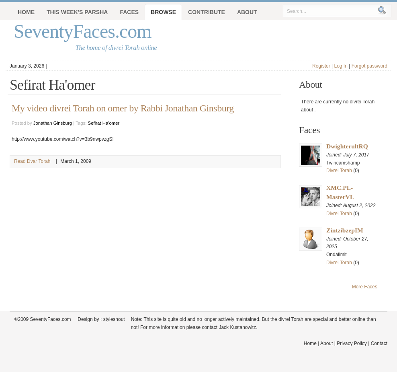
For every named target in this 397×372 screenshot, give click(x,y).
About (247, 12)
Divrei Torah (339, 170)
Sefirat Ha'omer (104, 123)
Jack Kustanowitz (237, 327)
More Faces (364, 287)
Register (321, 66)
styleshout (114, 319)
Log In (340, 66)
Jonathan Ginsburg (52, 123)
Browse (163, 12)
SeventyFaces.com (82, 31)
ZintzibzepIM (344, 230)
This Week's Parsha (77, 12)
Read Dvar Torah (32, 161)
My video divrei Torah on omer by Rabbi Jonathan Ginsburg (123, 108)
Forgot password (369, 66)
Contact (379, 343)
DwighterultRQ (347, 146)
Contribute (206, 12)
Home (26, 12)
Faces (129, 12)
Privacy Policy (352, 343)
